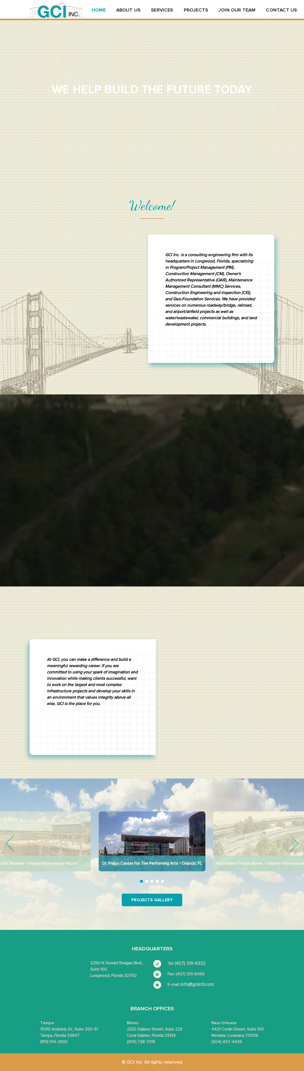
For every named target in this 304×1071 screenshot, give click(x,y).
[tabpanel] (152, 841)
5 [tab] (162, 881)
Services (162, 10)
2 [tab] (146, 881)
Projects (196, 10)
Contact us (281, 10)
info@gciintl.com (197, 984)
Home (99, 10)
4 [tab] (157, 881)
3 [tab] (152, 881)
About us (128, 10)
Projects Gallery (152, 900)
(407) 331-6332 (190, 963)
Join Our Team (237, 10)
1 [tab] (141, 881)
